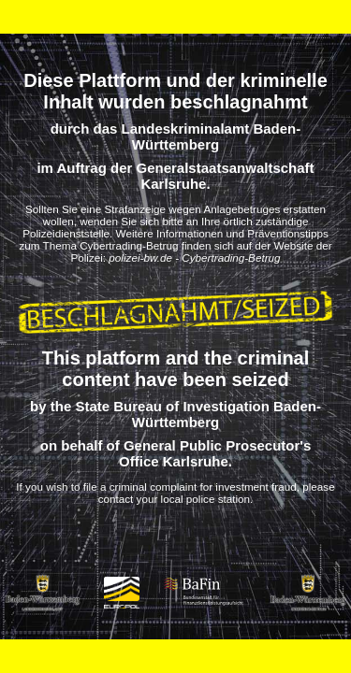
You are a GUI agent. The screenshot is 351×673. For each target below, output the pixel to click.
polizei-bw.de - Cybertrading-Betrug (194, 257)
